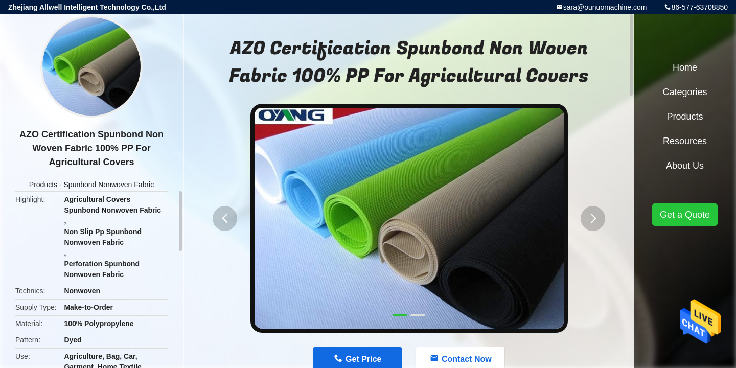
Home (685, 67)
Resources (685, 141)
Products (43, 184)
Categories (684, 92)
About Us (685, 165)
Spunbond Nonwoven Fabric (109, 184)
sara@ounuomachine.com (605, 7)
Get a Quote (685, 215)
